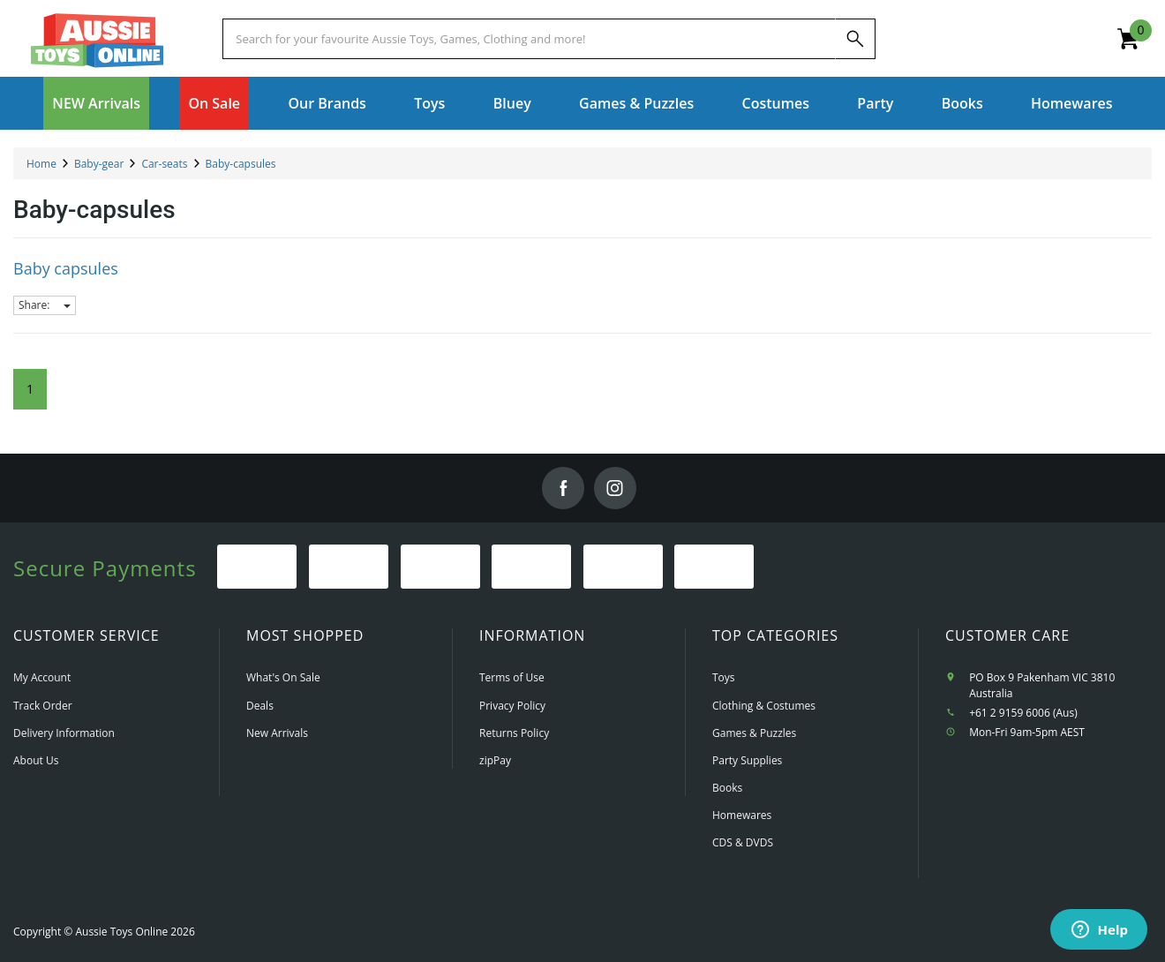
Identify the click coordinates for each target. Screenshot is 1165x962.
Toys (723, 677)
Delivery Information (64, 732)
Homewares (741, 815)
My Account (42, 677)
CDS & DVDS (742, 842)
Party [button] (875, 103)
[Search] (855, 39)
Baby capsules (65, 268)
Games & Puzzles (754, 732)
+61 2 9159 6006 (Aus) (1023, 712)
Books (962, 103)
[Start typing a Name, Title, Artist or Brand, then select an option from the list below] (528, 39)
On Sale (214, 103)
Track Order (42, 705)
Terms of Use (512, 677)
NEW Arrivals (96, 103)
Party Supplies (747, 760)
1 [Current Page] (30, 388)
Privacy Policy (512, 705)
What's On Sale (283, 677)
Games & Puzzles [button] (636, 103)
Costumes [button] (775, 103)
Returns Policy (514, 732)
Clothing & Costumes (764, 705)
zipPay (495, 760)
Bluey (512, 103)
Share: (45, 304)
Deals (260, 705)
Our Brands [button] (326, 103)
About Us (35, 760)
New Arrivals (277, 732)
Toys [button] (429, 103)
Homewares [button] (1072, 103)
